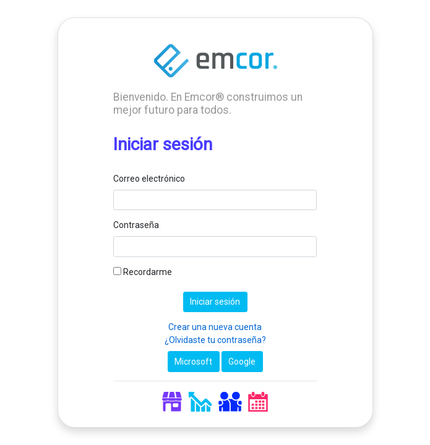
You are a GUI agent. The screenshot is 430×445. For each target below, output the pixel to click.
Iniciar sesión (215, 302)
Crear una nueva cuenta (215, 327)
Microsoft (193, 362)
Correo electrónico (149, 179)
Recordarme (142, 272)
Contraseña (136, 225)
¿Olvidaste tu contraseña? (215, 340)
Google (242, 362)
